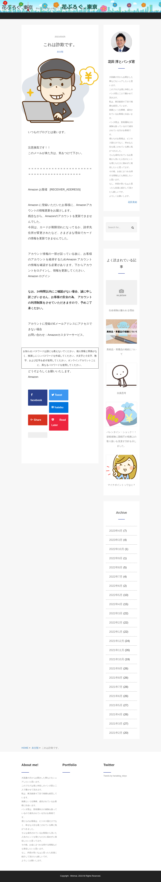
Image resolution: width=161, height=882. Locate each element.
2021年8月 (115, 677)
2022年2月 (115, 622)
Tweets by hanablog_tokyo (115, 776)
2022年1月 (115, 631)
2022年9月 (115, 558)
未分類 (60, 52)
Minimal (73, 876)
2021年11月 (116, 650)
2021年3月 (115, 723)
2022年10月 (116, 549)
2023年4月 (115, 530)
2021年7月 (115, 686)
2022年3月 (115, 613)
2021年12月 (116, 641)
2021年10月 (116, 659)
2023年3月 (115, 539)
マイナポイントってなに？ (121, 485)
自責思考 (121, 393)
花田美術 (132, 202)
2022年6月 (115, 585)
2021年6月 (115, 696)
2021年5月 (115, 705)
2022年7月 (115, 576)
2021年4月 (115, 714)
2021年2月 (115, 732)
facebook (36, 397)
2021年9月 (115, 668)
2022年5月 (115, 595)
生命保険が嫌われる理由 (121, 310)
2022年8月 (115, 567)
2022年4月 (115, 604)
